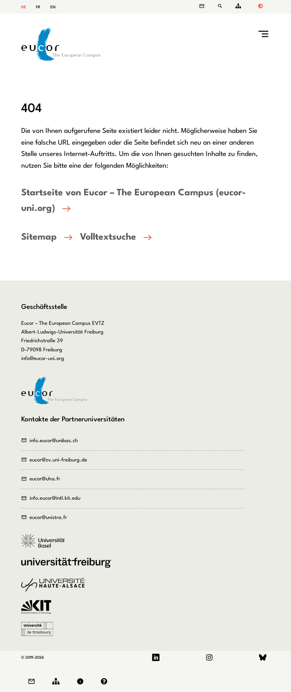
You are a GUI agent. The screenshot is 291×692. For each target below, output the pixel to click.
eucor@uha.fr (45, 479)
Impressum (82, 681)
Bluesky (263, 658)
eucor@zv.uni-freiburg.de (58, 460)
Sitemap (237, 6)
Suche (221, 6)
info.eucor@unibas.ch (54, 440)
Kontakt (205, 6)
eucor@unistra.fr (48, 517)
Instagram (209, 658)
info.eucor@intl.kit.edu (55, 498)
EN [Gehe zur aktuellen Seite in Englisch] (53, 7)
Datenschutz (105, 681)
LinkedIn (156, 658)
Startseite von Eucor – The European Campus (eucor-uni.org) (133, 201)
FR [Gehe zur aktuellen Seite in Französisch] (38, 7)
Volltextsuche (108, 237)
